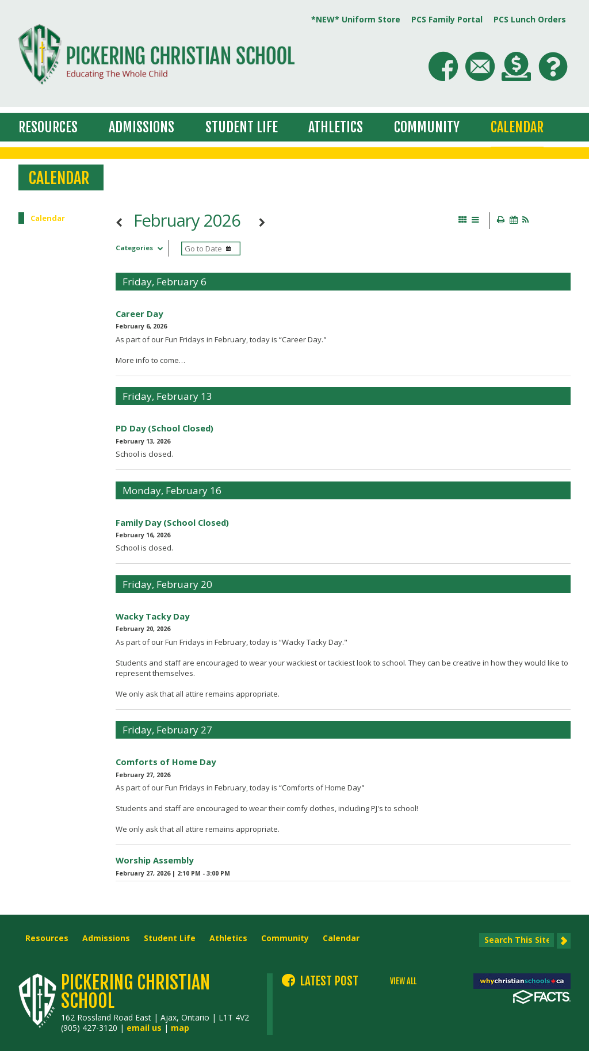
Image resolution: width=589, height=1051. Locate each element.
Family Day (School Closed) (172, 522)
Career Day (139, 313)
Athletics (335, 127)
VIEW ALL (403, 981)
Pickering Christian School (135, 991)
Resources (48, 127)
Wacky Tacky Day (152, 616)
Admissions (141, 127)
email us (144, 1027)
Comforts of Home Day (166, 761)
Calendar (517, 127)
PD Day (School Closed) (164, 428)
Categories (142, 247)
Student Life (241, 127)
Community (427, 127)
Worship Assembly (154, 860)
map (180, 1027)
